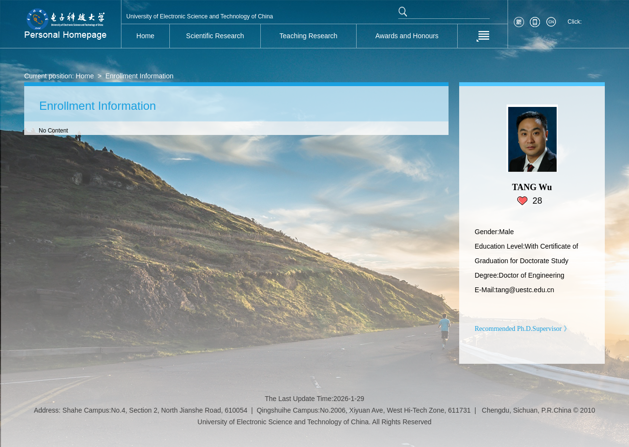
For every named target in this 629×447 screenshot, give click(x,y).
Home (85, 76)
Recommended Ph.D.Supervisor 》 (522, 328)
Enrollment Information (139, 76)
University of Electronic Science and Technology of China (199, 16)
